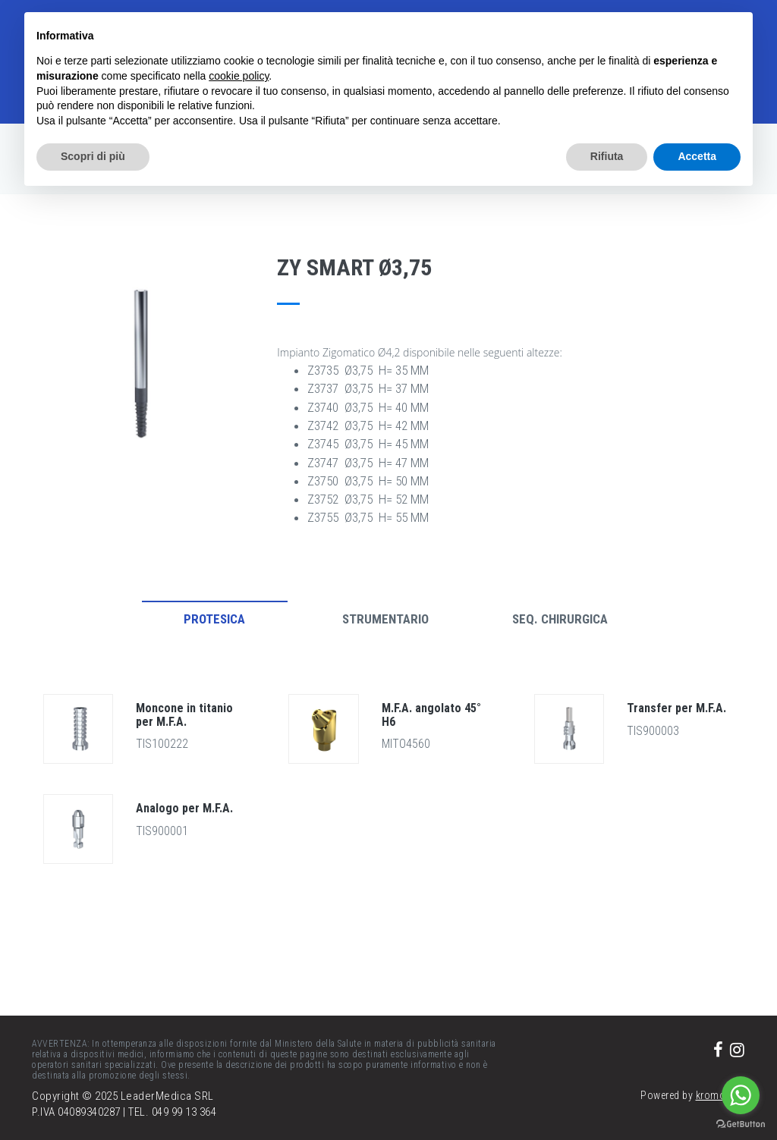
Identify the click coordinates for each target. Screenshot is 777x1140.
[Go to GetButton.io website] (740, 1124)
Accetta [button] (697, 156)
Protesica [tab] (214, 619)
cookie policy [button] (239, 76)
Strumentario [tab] (385, 619)
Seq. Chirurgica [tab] (560, 619)
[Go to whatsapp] (741, 1095)
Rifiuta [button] (607, 156)
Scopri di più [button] (93, 156)
